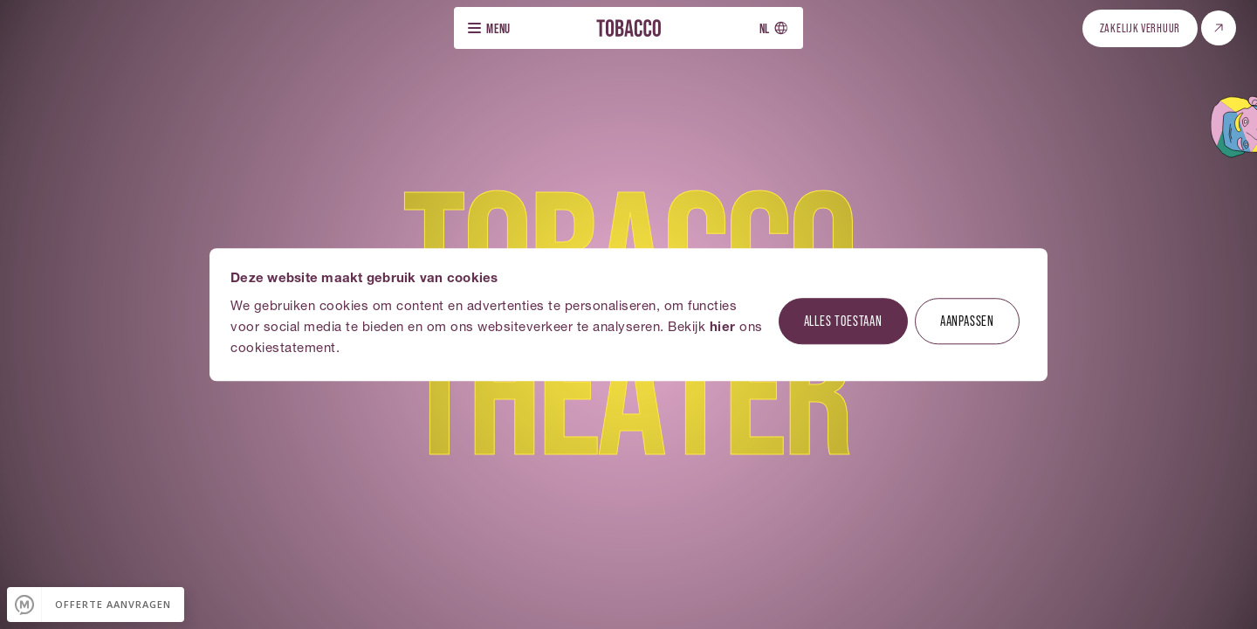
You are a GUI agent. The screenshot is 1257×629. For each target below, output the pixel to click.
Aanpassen (967, 320)
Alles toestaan (843, 320)
